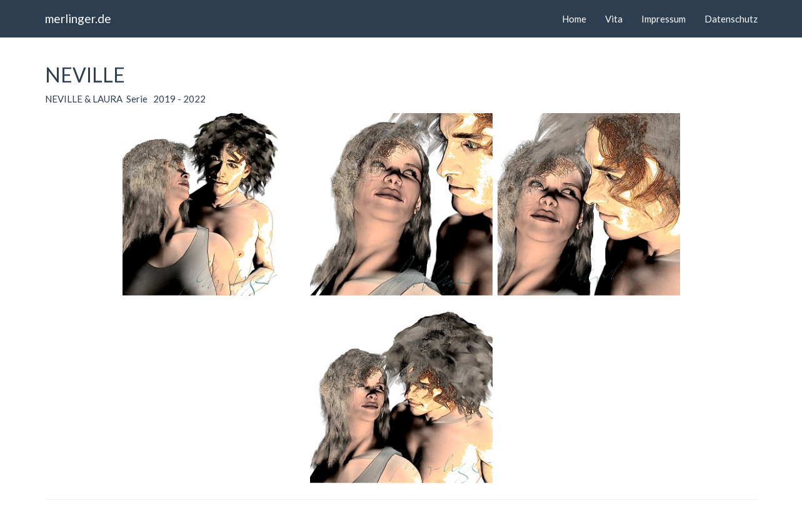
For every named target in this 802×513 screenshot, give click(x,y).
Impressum (663, 18)
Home (574, 18)
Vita (614, 18)
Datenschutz (731, 18)
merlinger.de (78, 18)
